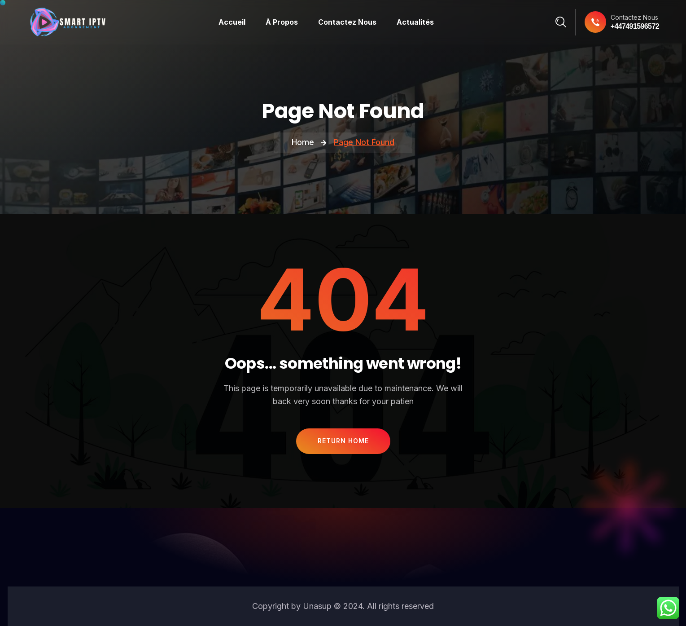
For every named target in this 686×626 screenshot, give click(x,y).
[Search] (561, 22)
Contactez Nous (347, 22)
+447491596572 (635, 26)
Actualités (415, 22)
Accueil (231, 22)
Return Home (343, 441)
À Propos (282, 22)
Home (303, 142)
